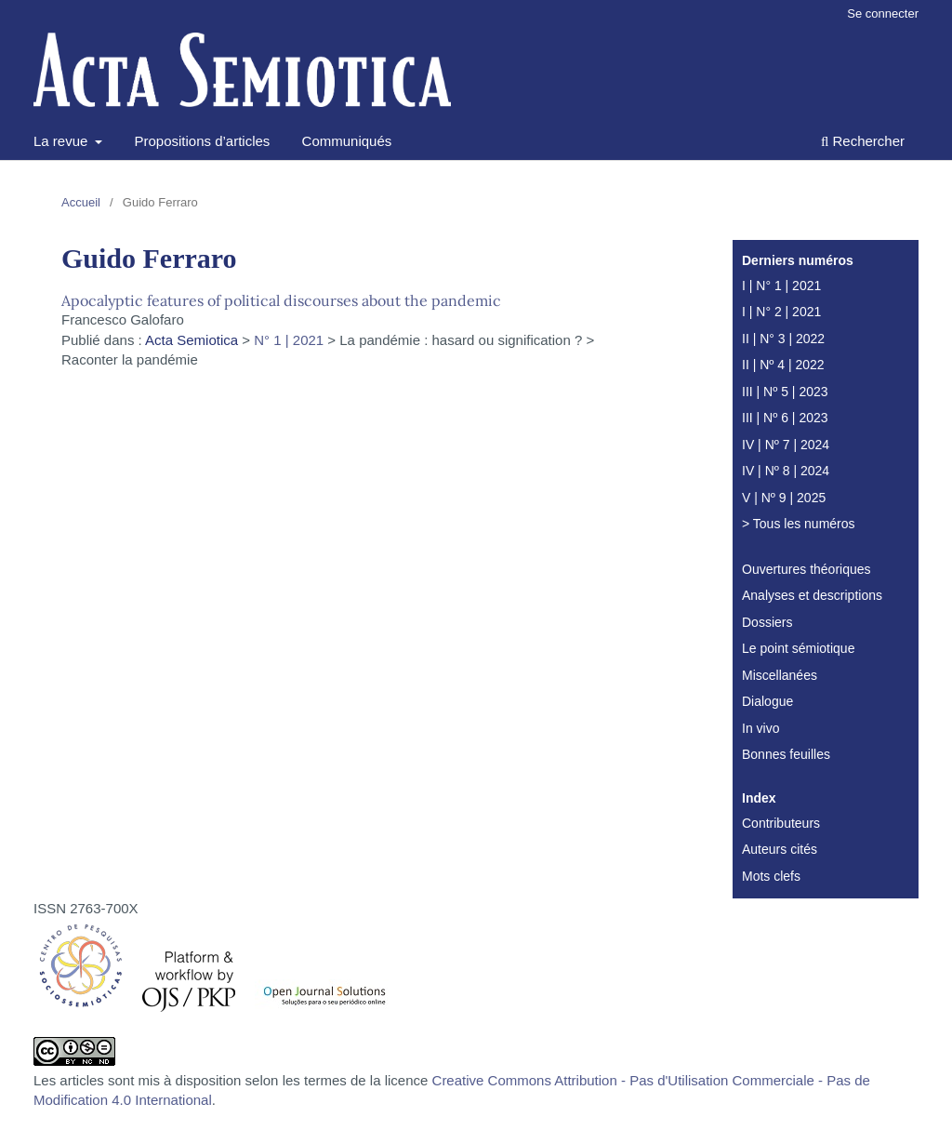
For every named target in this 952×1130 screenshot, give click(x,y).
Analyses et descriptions (812, 595)
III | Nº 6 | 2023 (785, 417)
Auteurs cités (779, 849)
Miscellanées (779, 675)
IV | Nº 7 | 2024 (785, 444)
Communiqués (347, 141)
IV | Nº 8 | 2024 (785, 470)
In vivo (760, 728)
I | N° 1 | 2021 (781, 285)
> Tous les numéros (798, 523)
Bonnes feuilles (786, 754)
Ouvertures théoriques (806, 569)
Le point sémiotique (798, 648)
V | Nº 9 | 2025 (784, 497)
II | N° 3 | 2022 (783, 338)
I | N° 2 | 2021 (781, 311)
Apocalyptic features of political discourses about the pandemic (281, 300)
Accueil (80, 202)
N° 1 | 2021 (289, 340)
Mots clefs (771, 876)
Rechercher (863, 141)
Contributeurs (781, 823)
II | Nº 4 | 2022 (783, 364)
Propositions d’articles (202, 141)
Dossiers (767, 622)
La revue (62, 141)
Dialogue (767, 701)
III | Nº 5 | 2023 (785, 391)
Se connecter (883, 13)
